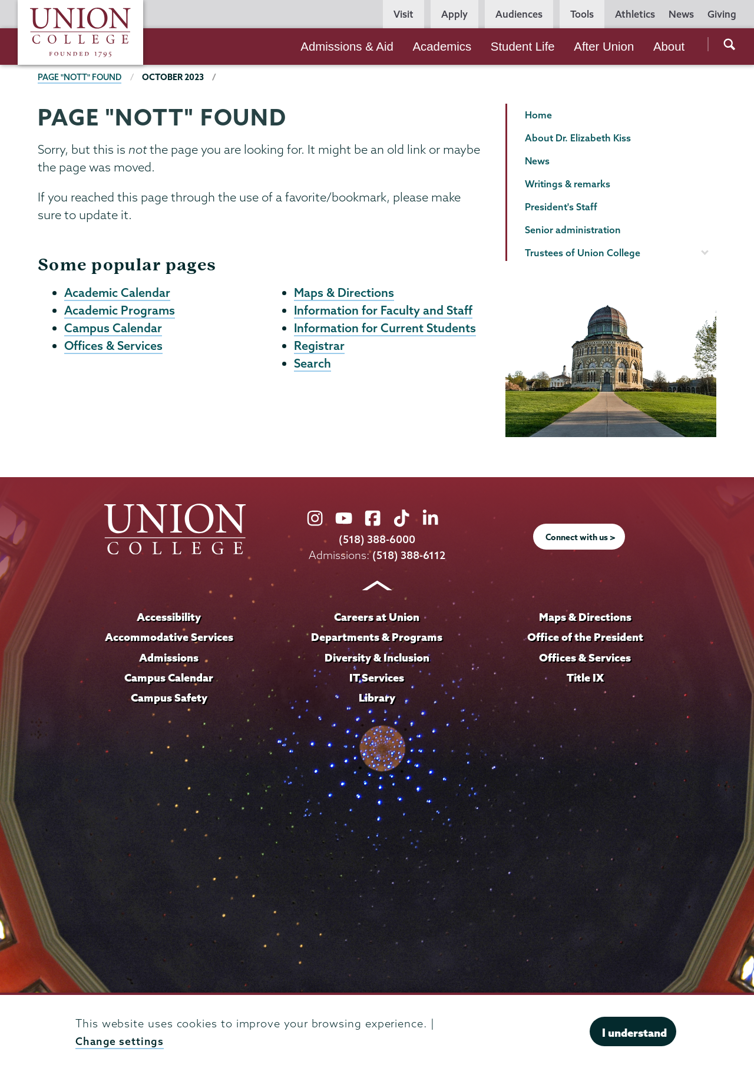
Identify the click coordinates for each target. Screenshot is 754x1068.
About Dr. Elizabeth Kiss (578, 138)
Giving (721, 14)
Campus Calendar (113, 329)
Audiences (519, 14)
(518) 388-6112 (409, 555)
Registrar (319, 347)
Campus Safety (169, 696)
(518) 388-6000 (377, 539)
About (668, 46)
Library (377, 696)
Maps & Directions (344, 292)
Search (313, 365)
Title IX (585, 676)
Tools (582, 14)
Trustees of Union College (582, 253)
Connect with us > (580, 536)
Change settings (120, 1041)
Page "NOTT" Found (81, 77)
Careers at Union (377, 617)
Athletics (635, 14)
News (681, 14)
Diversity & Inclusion (377, 656)
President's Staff (561, 207)
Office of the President (585, 636)
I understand (634, 1033)
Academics (441, 46)
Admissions (169, 656)
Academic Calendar (117, 292)
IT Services (377, 676)
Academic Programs (120, 311)
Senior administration (573, 230)
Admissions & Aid (346, 46)
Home (538, 115)
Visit (403, 14)
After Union (604, 46)
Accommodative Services (169, 636)
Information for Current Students (386, 329)
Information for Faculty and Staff (384, 311)
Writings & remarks (567, 184)
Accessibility (169, 617)
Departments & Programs (377, 636)
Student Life (523, 46)
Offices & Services (114, 347)
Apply (454, 14)
